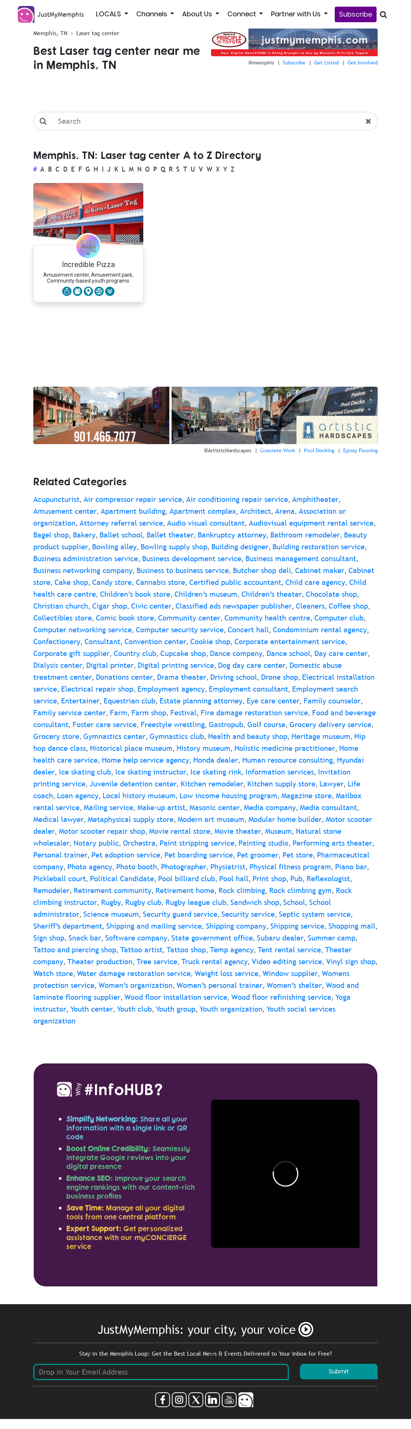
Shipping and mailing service (154, 926)
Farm (118, 712)
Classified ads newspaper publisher (234, 606)
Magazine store (306, 795)
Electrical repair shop (97, 689)
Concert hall (248, 629)
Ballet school (121, 535)
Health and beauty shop (247, 736)
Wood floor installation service (175, 997)
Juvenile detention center (133, 784)
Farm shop (148, 712)
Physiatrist (227, 867)
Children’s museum (205, 594)
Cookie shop (210, 641)
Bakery (84, 535)
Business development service (191, 558)
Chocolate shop (331, 594)
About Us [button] (198, 14)
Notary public (96, 843)
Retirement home (185, 890)
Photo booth (136, 867)
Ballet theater (170, 535)
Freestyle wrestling (173, 724)
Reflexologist (328, 878)
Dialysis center (57, 665)
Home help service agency (145, 760)
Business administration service (85, 558)
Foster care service (105, 724)
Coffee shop (348, 606)
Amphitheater (315, 499)
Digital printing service (176, 665)
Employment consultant (248, 689)
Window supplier (290, 973)
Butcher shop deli (262, 570)
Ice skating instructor (150, 772)
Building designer (239, 547)
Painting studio (263, 843)
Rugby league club (196, 902)
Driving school (233, 677)
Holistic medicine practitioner (284, 748)
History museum (203, 748)
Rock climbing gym (300, 890)
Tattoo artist (141, 950)
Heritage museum (320, 736)
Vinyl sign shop (350, 961)
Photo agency (89, 867)
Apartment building (133, 511)
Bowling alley (114, 547)
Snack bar (84, 938)
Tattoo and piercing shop (74, 950)
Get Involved (363, 62)
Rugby (111, 902)
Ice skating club (85, 772)
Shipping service (297, 926)
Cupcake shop (183, 653)
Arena (285, 511)
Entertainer (80, 701)
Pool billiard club (186, 878)
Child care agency (315, 582)
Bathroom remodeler (305, 535)
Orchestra (139, 843)
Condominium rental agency (320, 629)
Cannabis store (160, 582)
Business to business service (183, 570)
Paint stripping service (197, 843)
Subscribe (355, 14)
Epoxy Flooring (360, 450)
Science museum (111, 914)
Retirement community (112, 890)
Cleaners (310, 606)
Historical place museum (131, 748)
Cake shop (71, 582)
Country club (135, 653)
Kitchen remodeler (212, 784)
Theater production (100, 961)
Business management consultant (300, 558)
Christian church (60, 606)
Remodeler (51, 890)
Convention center (155, 641)
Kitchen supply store (281, 784)
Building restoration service (319, 547)
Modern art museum (211, 819)
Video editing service (287, 961)
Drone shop (279, 677)
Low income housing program (228, 795)
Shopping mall (351, 926)
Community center (189, 618)
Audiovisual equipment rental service (311, 523)
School (294, 902)
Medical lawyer (58, 819)
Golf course (266, 724)
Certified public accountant (235, 582)
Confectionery (56, 641)
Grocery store (56, 736)
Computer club (339, 618)
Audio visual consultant (206, 523)
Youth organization (231, 1009)
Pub (296, 878)
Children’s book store (135, 594)
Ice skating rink (215, 772)
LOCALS (109, 14)
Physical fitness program (290, 867)
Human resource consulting (287, 760)
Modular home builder (285, 819)
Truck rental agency (214, 961)
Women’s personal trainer (220, 985)
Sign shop (48, 938)
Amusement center (65, 511)
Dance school (288, 653)
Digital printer (110, 665)
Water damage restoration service (134, 973)
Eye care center (273, 701)
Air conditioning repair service (237, 499)
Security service (248, 914)
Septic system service (315, 914)
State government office (212, 938)
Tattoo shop (186, 950)
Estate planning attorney (201, 701)
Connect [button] (242, 14)
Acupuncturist (56, 499)
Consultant (102, 641)
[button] (109, 291)
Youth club (134, 1009)
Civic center (151, 606)
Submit (339, 1371)
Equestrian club (130, 701)
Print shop (269, 878)
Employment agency (171, 689)
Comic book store (125, 618)
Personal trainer (60, 855)
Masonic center (215, 807)
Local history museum (139, 795)
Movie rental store (179, 831)
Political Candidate (122, 878)
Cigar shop (109, 606)
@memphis (261, 62)
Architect (255, 511)
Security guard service (180, 914)
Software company (136, 938)
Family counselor (332, 701)
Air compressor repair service (133, 499)
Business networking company (83, 570)
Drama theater (181, 677)
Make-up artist (161, 807)
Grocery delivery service (330, 724)
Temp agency (232, 950)
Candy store (112, 582)
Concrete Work (277, 450)
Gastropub (226, 724)
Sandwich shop (254, 902)
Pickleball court (59, 878)
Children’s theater (271, 594)
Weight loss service (226, 973)
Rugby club (143, 902)
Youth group (176, 1009)
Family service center (69, 712)
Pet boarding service (198, 855)
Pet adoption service (125, 855)
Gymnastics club (177, 736)
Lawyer (332, 784)
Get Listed (326, 62)
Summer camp (331, 938)
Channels (152, 14)
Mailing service (108, 807)
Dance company (236, 653)
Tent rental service (289, 950)
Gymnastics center (114, 736)
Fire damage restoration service (254, 712)
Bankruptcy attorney (232, 535)
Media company (270, 807)
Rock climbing (241, 890)
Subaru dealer (280, 938)
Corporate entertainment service (289, 641)
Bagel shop (51, 535)
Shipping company (236, 926)
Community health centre (267, 618)
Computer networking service (82, 629)
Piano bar (351, 867)
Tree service (157, 961)
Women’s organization (135, 985)
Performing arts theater (332, 843)
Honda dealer (215, 760)
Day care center (341, 653)
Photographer (183, 867)
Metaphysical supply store (131, 819)
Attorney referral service (121, 523)
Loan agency (77, 795)
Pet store (298, 855)
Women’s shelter (294, 985)
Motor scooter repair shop (102, 831)
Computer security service (180, 629)
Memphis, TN (50, 33)
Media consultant (328, 807)
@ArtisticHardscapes (227, 450)
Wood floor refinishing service (281, 997)
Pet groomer (257, 855)
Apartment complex (203, 511)
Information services (279, 772)
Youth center (91, 1009)
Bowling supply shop (174, 547)
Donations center (124, 677)
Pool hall (233, 878)
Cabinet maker (319, 570)
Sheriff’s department (67, 926)
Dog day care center (251, 665)
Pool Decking (319, 450)
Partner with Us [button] (296, 14)
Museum (278, 831)
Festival (183, 712)
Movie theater (237, 831)
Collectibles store (62, 618)
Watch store (53, 973)
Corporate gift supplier (71, 653)
